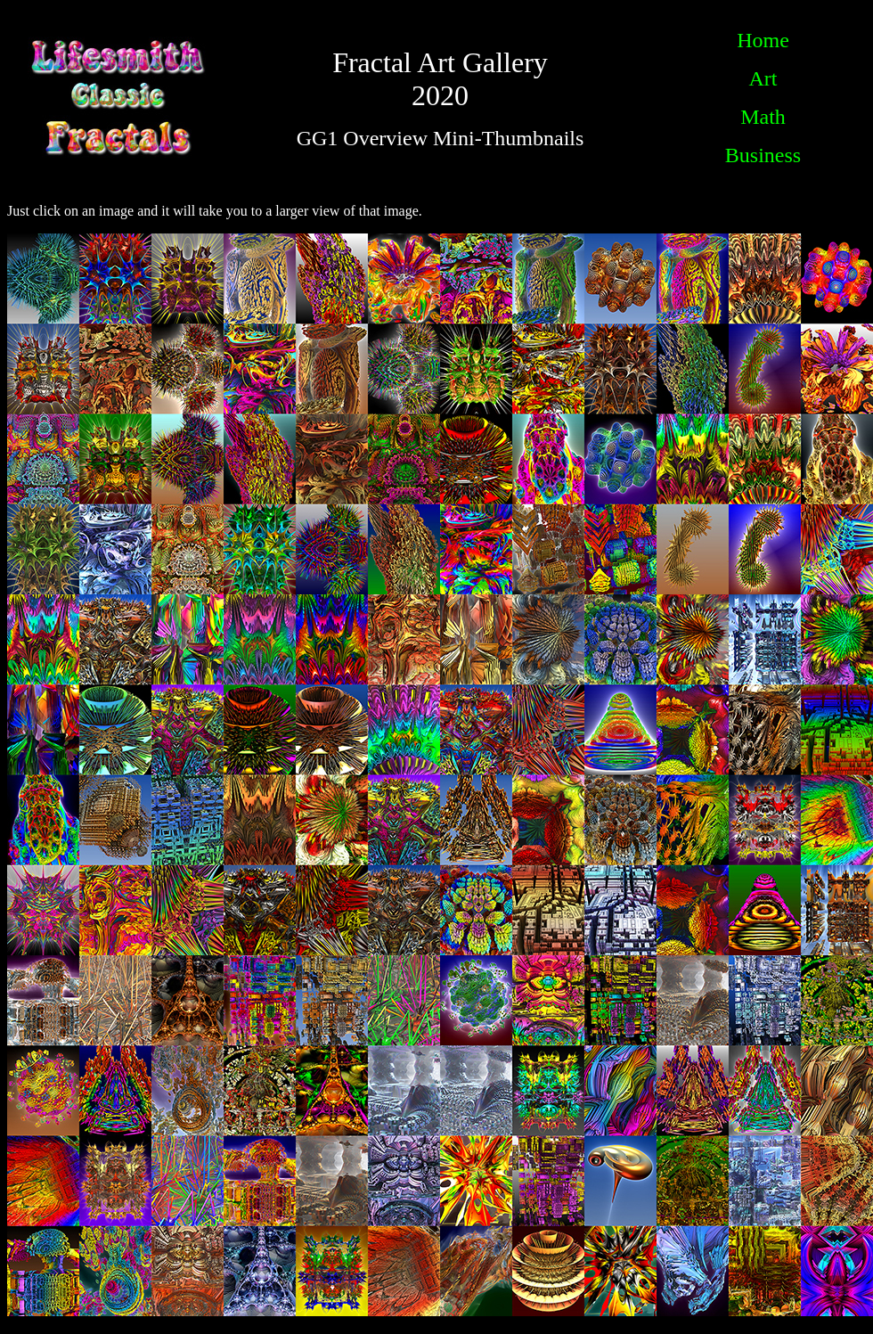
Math (763, 116)
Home (763, 40)
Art (763, 78)
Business (763, 155)
